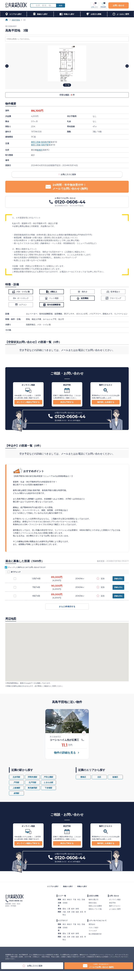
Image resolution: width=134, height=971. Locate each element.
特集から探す (82, 886)
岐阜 (73, 909)
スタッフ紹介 (93, 927)
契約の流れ (93, 903)
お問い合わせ (118, 5)
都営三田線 (36, 142)
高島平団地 (16, 20)
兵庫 (68, 912)
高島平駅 (45, 145)
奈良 (81, 912)
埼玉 (79, 899)
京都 (73, 912)
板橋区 (39, 150)
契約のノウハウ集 (95, 909)
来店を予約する (67, 402)
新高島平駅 (46, 142)
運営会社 (92, 924)
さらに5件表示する (67, 606)
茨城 (83, 899)
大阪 (64, 912)
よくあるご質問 (115, 909)
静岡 (77, 909)
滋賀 (77, 912)
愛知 (64, 909)
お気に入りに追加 (67, 174)
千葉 (74, 899)
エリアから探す (53, 886)
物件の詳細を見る (67, 752)
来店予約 (112, 903)
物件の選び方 (93, 899)
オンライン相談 (115, 899)
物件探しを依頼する (106, 402)
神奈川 (69, 899)
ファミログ (93, 931)
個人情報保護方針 (95, 934)
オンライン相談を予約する (28, 402)
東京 (64, 899)
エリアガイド (63, 920)
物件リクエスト (115, 906)
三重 (68, 909)
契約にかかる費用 (95, 906)
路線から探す (68, 886)
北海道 (65, 903)
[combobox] (45, 5)
